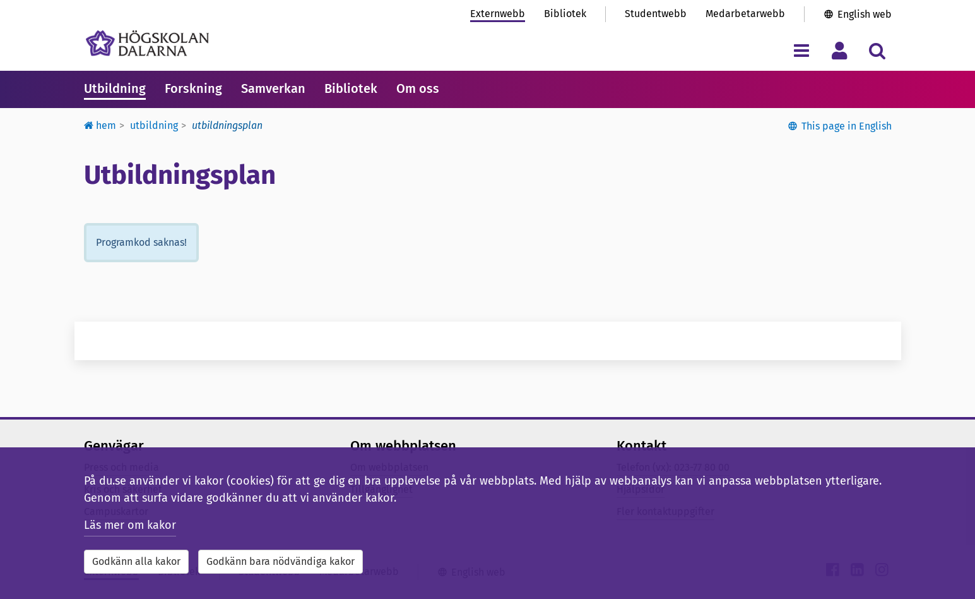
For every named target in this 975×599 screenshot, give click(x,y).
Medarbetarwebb (745, 14)
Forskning (193, 88)
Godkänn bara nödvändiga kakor (280, 561)
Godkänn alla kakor (136, 561)
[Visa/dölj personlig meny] (839, 50)
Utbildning (115, 88)
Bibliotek (565, 14)
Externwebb (497, 14)
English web (864, 14)
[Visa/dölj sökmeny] (877, 50)
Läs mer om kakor (130, 525)
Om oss (417, 88)
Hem (100, 125)
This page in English (846, 126)
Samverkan (273, 88)
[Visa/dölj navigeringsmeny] (802, 50)
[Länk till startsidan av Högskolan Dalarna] (147, 43)
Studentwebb (656, 14)
